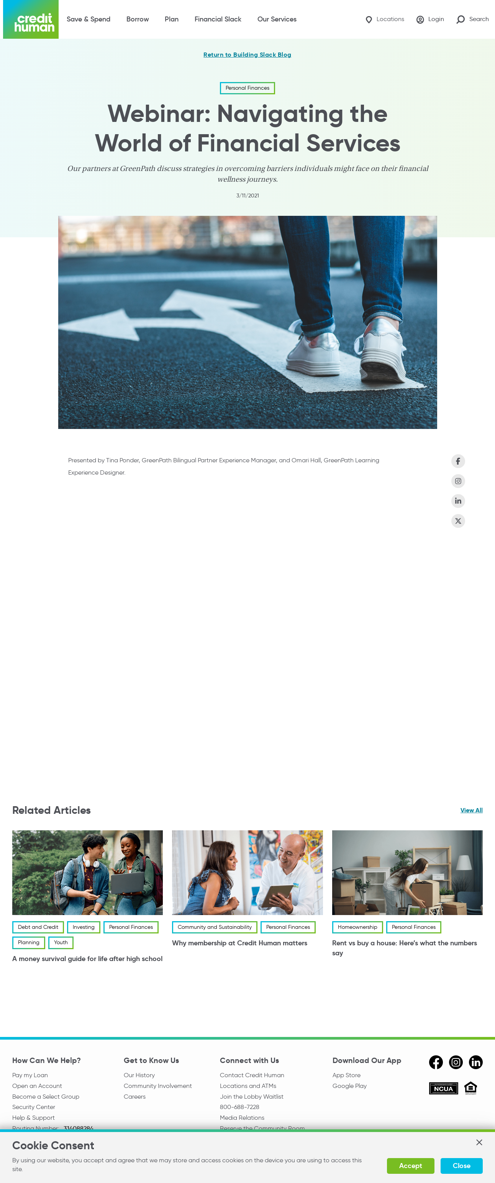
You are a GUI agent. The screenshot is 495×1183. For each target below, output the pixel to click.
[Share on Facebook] (458, 461)
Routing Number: (36, 1128)
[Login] (430, 19)
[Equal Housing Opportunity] (470, 1089)
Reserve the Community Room (262, 1128)
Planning (28, 943)
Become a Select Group (45, 1096)
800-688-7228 (239, 1107)
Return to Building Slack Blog (247, 55)
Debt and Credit (38, 927)
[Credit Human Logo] (31, 19)
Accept (410, 1165)
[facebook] (436, 1062)
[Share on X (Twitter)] (458, 521)
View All (472, 810)
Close (461, 1165)
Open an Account (37, 1085)
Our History (139, 1075)
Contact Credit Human (252, 1075)
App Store (347, 1075)
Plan (172, 19)
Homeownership (357, 927)
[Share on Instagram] (458, 481)
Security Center (33, 1107)
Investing (84, 927)
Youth (61, 943)
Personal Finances (247, 88)
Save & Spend (88, 19)
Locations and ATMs (248, 1085)
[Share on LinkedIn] (458, 501)
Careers (135, 1096)
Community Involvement (158, 1085)
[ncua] (443, 1089)
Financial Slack (218, 19)
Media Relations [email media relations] (242, 1117)
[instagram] (456, 1062)
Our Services (277, 19)
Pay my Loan (30, 1075)
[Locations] (384, 19)
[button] (479, 1142)
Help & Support (33, 1117)
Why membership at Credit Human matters (239, 943)
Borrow (137, 19)
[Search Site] (472, 19)
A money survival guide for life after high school (87, 958)
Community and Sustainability (215, 927)
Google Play (350, 1085)
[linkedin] (476, 1062)
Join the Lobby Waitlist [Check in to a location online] (252, 1096)
